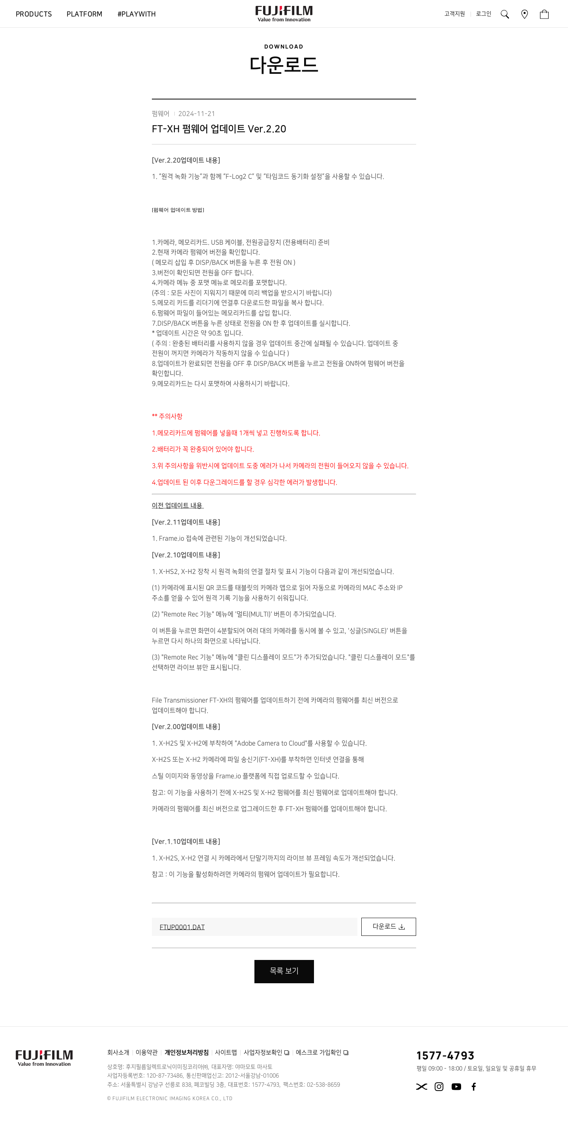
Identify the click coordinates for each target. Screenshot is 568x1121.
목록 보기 (284, 971)
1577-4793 (446, 1055)
